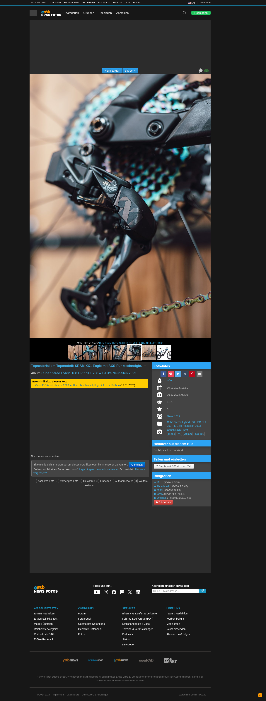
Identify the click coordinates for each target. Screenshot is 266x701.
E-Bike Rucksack (44, 639)
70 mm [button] (188, 433)
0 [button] (206, 70)
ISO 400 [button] (199, 433)
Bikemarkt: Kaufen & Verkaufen (140, 613)
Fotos (81, 634)
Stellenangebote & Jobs (136, 623)
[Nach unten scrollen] (260, 695)
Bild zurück (112, 70)
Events (136, 2)
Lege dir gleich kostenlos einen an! (99, 469)
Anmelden (205, 2)
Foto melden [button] (163, 502)
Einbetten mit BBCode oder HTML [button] (174, 466)
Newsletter (128, 644)
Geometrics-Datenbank (91, 623)
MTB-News (55, 2)
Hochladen (105, 12)
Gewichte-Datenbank (90, 629)
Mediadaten (173, 623)
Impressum (58, 694)
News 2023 (173, 416)
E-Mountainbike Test (45, 618)
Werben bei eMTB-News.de (192, 694)
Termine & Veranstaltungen (137, 629)
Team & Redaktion (176, 613)
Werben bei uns (175, 618)
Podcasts (127, 634)
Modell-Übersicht (43, 623)
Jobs (127, 2)
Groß (160, 493)
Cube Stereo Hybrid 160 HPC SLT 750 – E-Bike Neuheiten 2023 (130, 343)
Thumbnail (163, 486)
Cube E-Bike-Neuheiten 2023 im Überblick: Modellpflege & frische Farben (77, 385)
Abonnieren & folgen (178, 634)
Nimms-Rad (104, 2)
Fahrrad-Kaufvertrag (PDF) (137, 618)
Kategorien (72, 12)
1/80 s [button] (171, 433)
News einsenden (176, 629)
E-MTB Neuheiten (44, 613)
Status (126, 639)
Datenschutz (73, 694)
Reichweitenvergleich (46, 629)
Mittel (160, 490)
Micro (160, 482)
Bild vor (130, 70)
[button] (186, 429)
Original (161, 497)
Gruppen (88, 12)
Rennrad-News (72, 2)
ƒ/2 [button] (179, 433)
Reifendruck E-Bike (45, 634)
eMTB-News (89, 2)
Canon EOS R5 (176, 429)
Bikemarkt (117, 2)
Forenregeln (85, 618)
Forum (82, 613)
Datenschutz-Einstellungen (95, 694)
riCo (169, 380)
